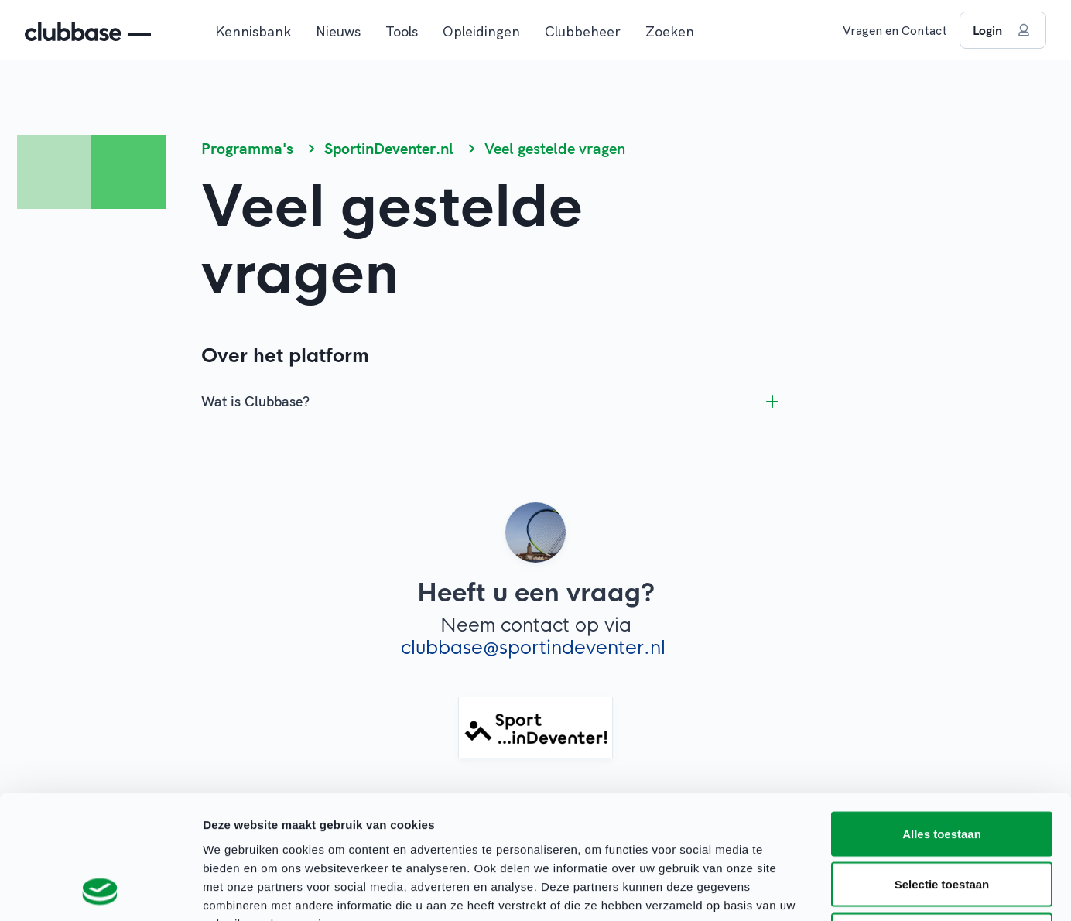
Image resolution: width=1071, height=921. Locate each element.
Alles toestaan (941, 717)
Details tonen (836, 890)
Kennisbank (253, 31)
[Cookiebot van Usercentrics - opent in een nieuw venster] (100, 890)
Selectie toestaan (942, 768)
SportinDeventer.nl (388, 148)
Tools (401, 31)
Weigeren (941, 819)
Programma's (247, 148)
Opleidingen (481, 31)
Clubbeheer (583, 31)
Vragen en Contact (895, 30)
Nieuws (338, 31)
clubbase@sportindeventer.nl (533, 647)
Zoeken (669, 31)
